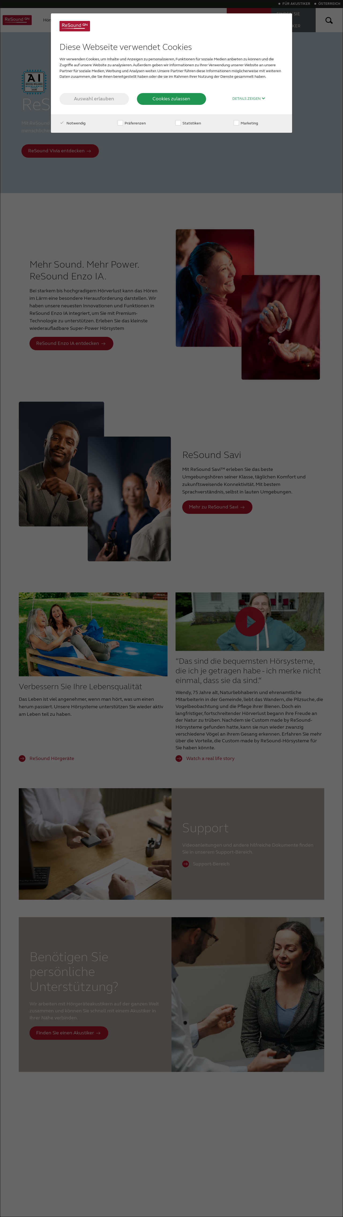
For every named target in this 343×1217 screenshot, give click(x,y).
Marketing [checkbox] (246, 123)
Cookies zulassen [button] (171, 99)
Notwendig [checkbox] (72, 123)
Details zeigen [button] (248, 99)
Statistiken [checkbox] (188, 123)
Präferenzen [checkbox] (132, 123)
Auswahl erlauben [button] (94, 99)
